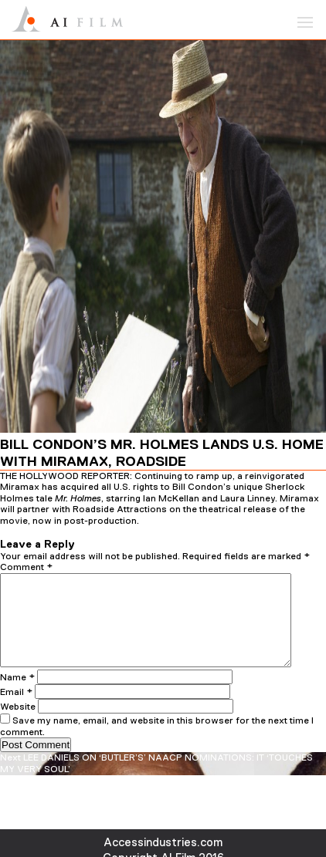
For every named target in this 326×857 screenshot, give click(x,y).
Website (18, 725)
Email (16, 710)
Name (17, 695)
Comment (26, 567)
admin (184, 531)
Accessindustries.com (163, 842)
